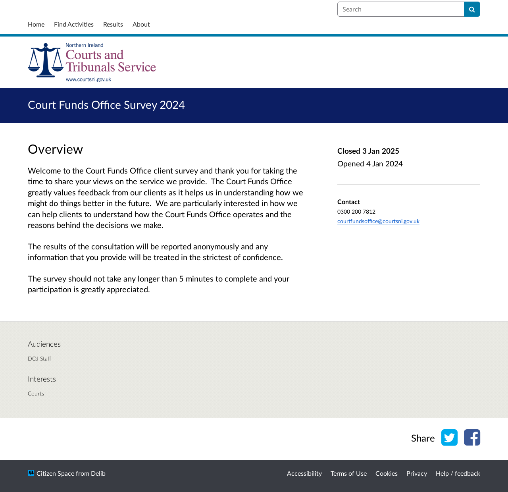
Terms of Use (349, 473)
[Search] (472, 9)
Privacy (416, 473)
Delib (98, 473)
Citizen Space (55, 473)
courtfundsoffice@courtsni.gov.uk (378, 221)
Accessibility (304, 473)
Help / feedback (458, 473)
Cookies (386, 473)
